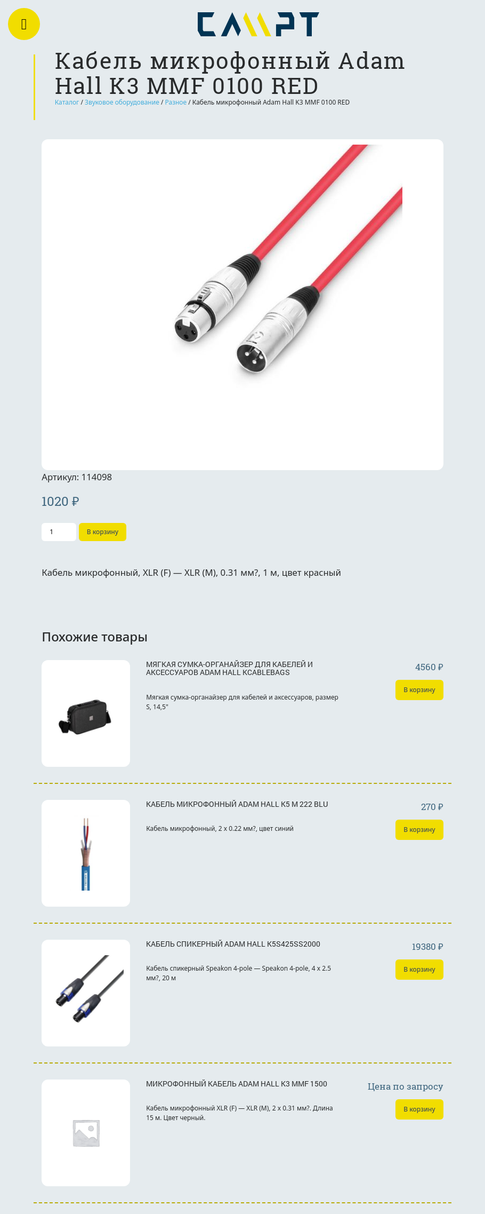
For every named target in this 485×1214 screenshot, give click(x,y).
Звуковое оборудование (122, 102)
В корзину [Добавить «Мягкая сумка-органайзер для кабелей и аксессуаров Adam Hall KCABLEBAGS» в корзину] (419, 689)
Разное (176, 102)
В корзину (102, 531)
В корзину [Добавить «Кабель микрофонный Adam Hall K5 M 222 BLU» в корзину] (419, 829)
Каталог (67, 102)
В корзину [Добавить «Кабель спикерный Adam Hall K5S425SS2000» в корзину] (419, 969)
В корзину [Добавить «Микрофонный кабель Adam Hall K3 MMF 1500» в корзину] (419, 1109)
